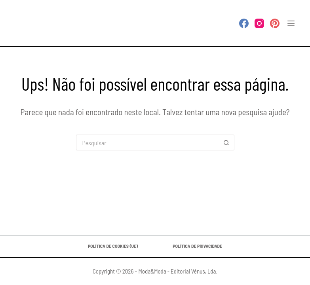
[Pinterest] (275, 23)
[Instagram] (259, 23)
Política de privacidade (197, 246)
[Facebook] (244, 23)
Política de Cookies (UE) (113, 246)
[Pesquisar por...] (147, 142)
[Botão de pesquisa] (226, 142)
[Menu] (291, 23)
